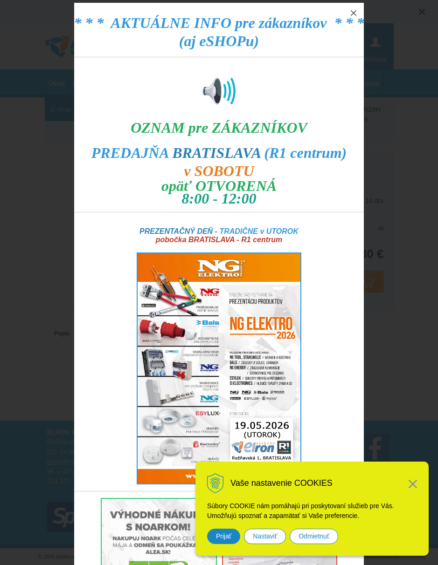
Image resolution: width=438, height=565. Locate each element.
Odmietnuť (314, 536)
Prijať (223, 536)
